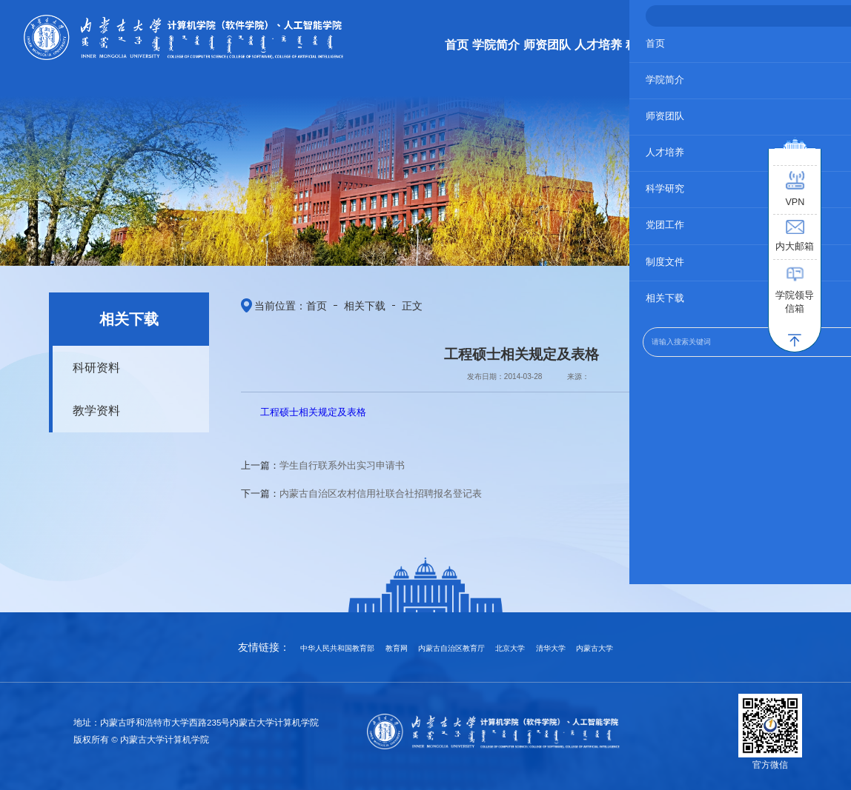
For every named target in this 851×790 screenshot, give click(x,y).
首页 (305, 302)
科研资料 (88, 364)
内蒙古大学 (594, 648)
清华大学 (551, 648)
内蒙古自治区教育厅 (451, 648)
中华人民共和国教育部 (337, 648)
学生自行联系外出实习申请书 (342, 460)
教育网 (396, 648)
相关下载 (345, 302)
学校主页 (773, 18)
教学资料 (88, 403)
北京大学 (510, 648)
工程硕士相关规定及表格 (313, 406)
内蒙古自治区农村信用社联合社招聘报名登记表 (380, 487)
